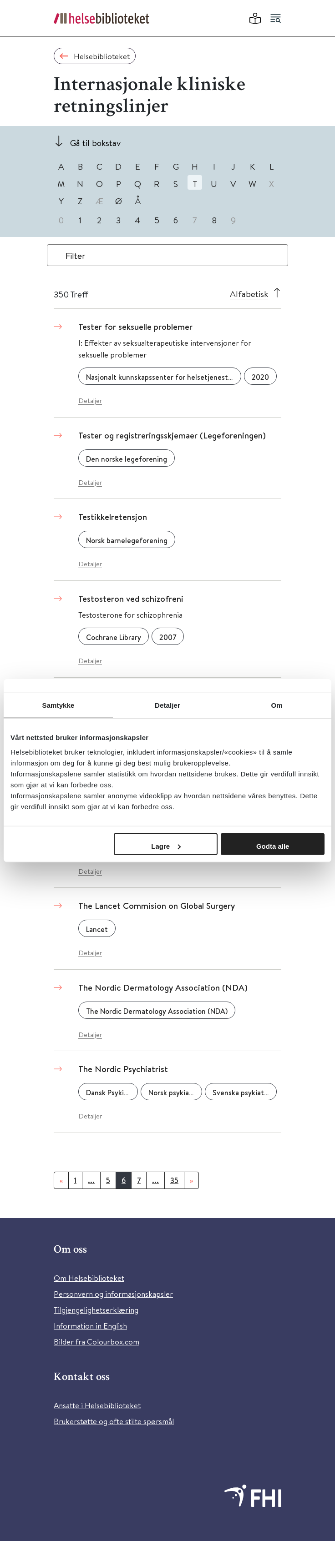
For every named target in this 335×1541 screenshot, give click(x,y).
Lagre (166, 846)
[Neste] (191, 1180)
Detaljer (90, 400)
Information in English (90, 1325)
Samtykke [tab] (58, 705)
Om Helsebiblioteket (89, 1278)
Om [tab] (276, 705)
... (91, 1180)
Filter (76, 255)
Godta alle (272, 846)
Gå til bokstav (95, 142)
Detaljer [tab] (167, 705)
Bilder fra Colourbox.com (96, 1341)
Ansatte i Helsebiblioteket (97, 1405)
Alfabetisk (249, 293)
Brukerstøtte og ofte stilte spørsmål (114, 1421)
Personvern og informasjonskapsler (113, 1294)
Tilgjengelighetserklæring (96, 1309)
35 (174, 1180)
